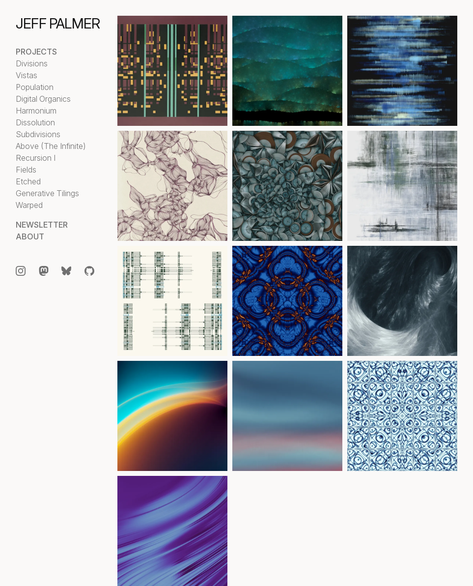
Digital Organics (43, 99)
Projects (36, 52)
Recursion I (36, 158)
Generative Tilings (47, 193)
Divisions (32, 63)
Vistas (26, 75)
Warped (29, 205)
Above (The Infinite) (51, 146)
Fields (26, 170)
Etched (28, 181)
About (30, 236)
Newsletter (42, 225)
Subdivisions (38, 134)
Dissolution (35, 122)
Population (35, 87)
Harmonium (36, 111)
